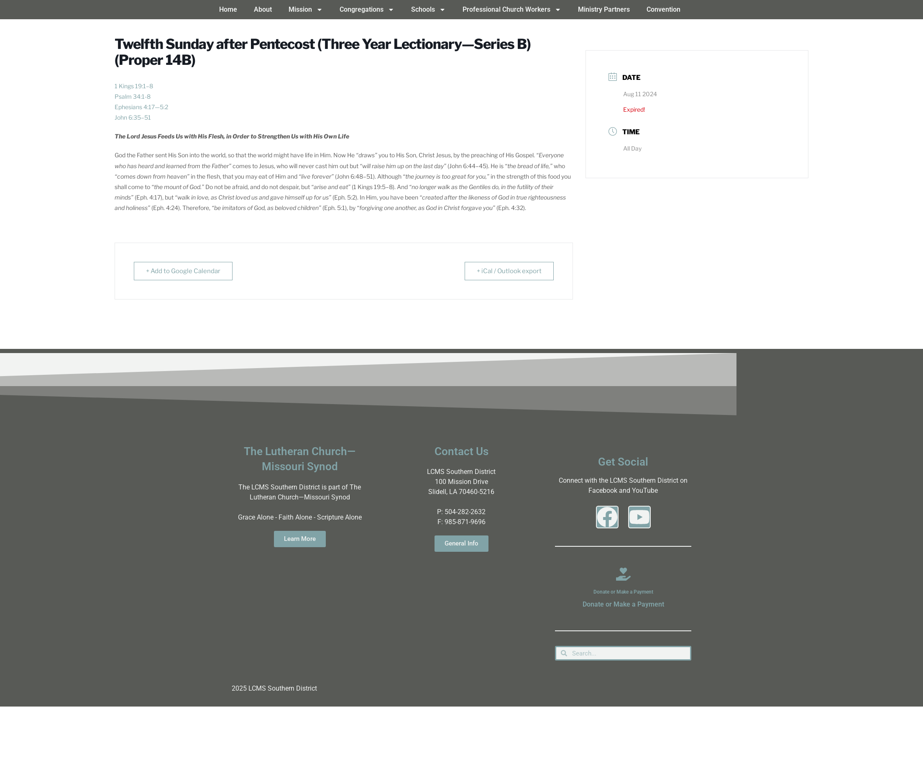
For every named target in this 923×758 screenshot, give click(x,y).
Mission (306, 9)
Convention (663, 9)
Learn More (300, 539)
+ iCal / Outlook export (509, 271)
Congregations (367, 9)
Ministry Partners (604, 9)
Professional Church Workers (512, 9)
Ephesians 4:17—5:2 (141, 106)
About (263, 9)
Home (228, 9)
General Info (461, 543)
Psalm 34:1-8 (133, 96)
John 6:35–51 (133, 117)
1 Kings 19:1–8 (134, 86)
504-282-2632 (465, 512)
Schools (428, 9)
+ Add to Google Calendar (183, 271)
